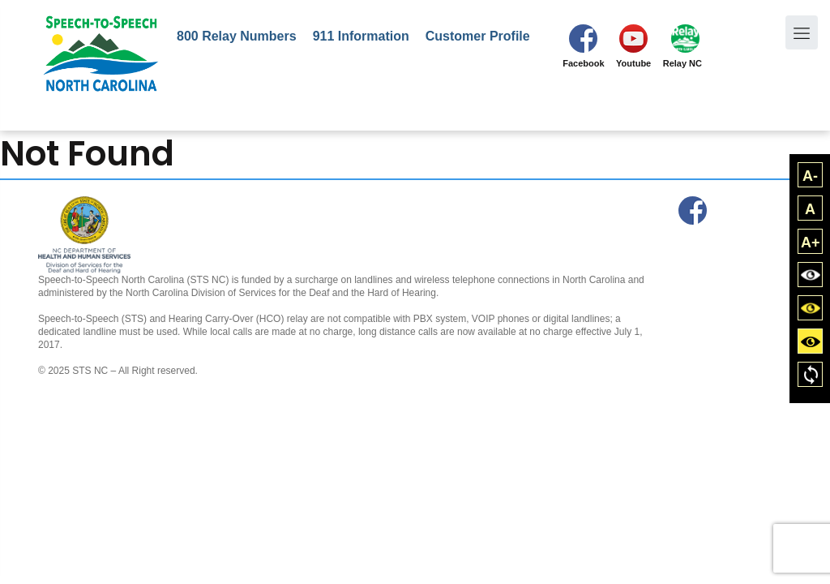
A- (810, 176)
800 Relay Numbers (237, 36)
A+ (810, 242)
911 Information (361, 36)
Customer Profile (478, 36)
